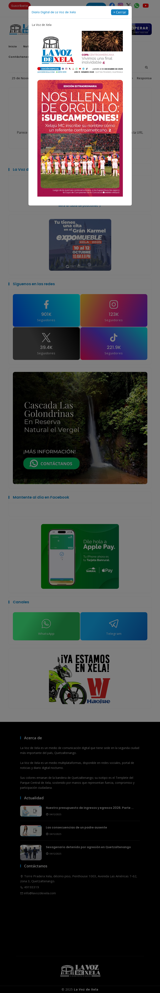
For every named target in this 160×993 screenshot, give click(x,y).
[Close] (119, 12)
